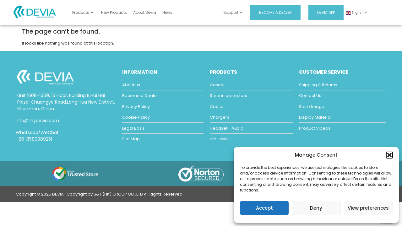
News (167, 12)
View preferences (368, 208)
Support (232, 12)
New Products (114, 12)
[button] (389, 155)
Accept (264, 208)
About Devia (144, 12)
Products (82, 12)
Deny (316, 208)
